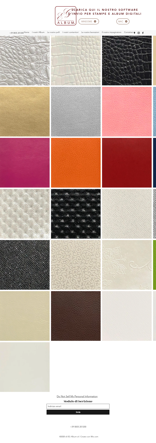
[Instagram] (138, 32)
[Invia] (78, 412)
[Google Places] (134, 32)
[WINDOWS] (89, 21)
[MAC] (122, 21)
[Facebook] (142, 32)
